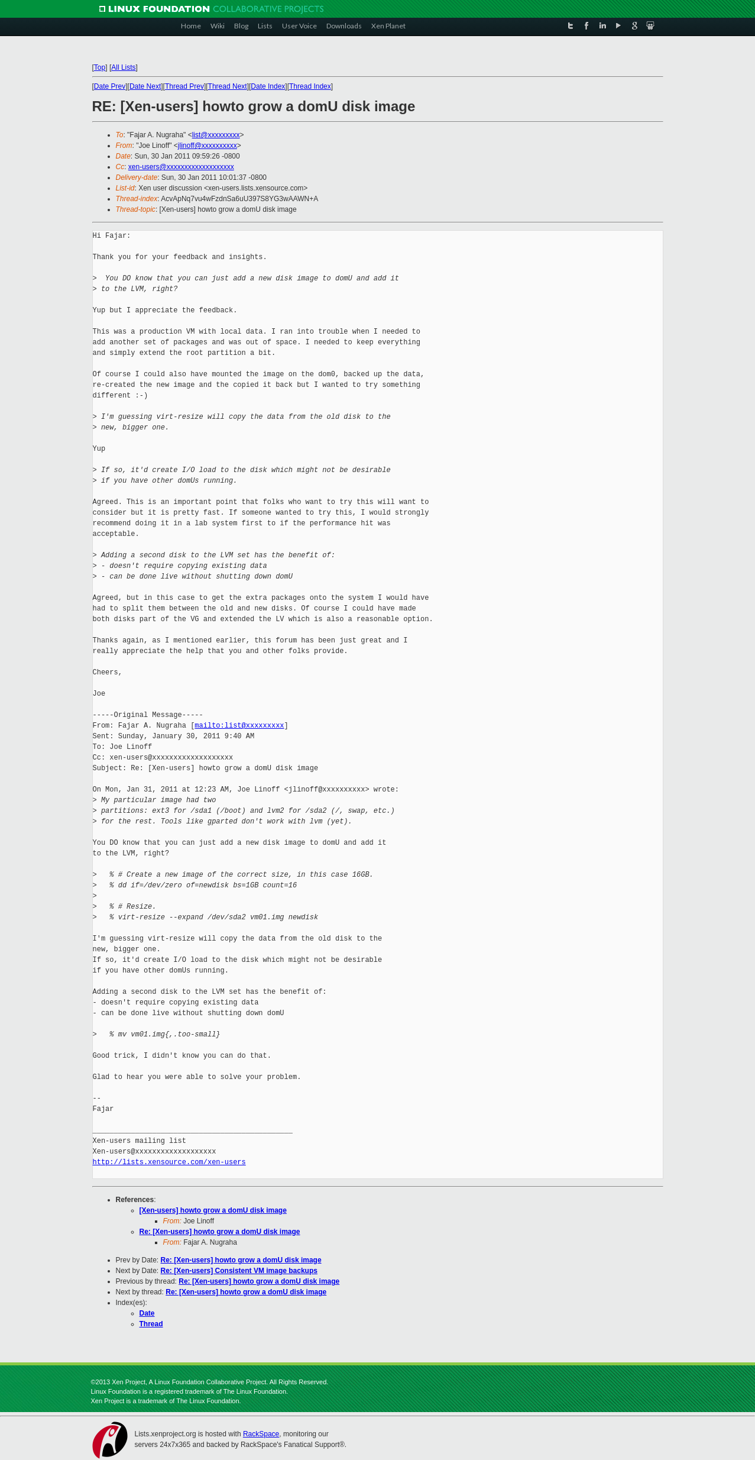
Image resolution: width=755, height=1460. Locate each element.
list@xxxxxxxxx (216, 135)
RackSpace (261, 1434)
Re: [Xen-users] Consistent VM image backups (239, 1271)
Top (99, 67)
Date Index (268, 86)
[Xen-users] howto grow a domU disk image (213, 1210)
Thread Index (310, 86)
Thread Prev (184, 86)
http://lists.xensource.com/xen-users (169, 1162)
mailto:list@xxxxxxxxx (239, 726)
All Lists (123, 67)
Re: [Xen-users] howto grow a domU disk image (220, 1232)
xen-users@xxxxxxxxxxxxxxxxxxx (181, 167)
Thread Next (227, 86)
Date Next (145, 86)
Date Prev (109, 86)
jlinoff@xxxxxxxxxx (207, 145)
